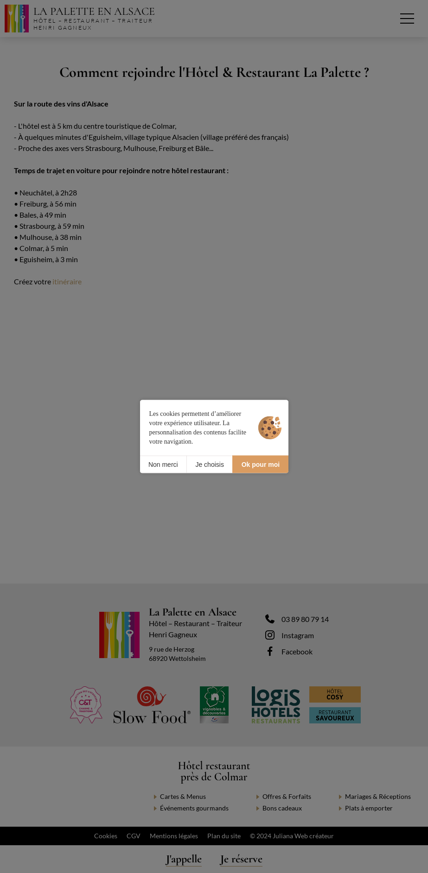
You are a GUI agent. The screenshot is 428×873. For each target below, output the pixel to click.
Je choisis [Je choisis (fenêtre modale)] (209, 464)
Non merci (163, 464)
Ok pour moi (261, 464)
